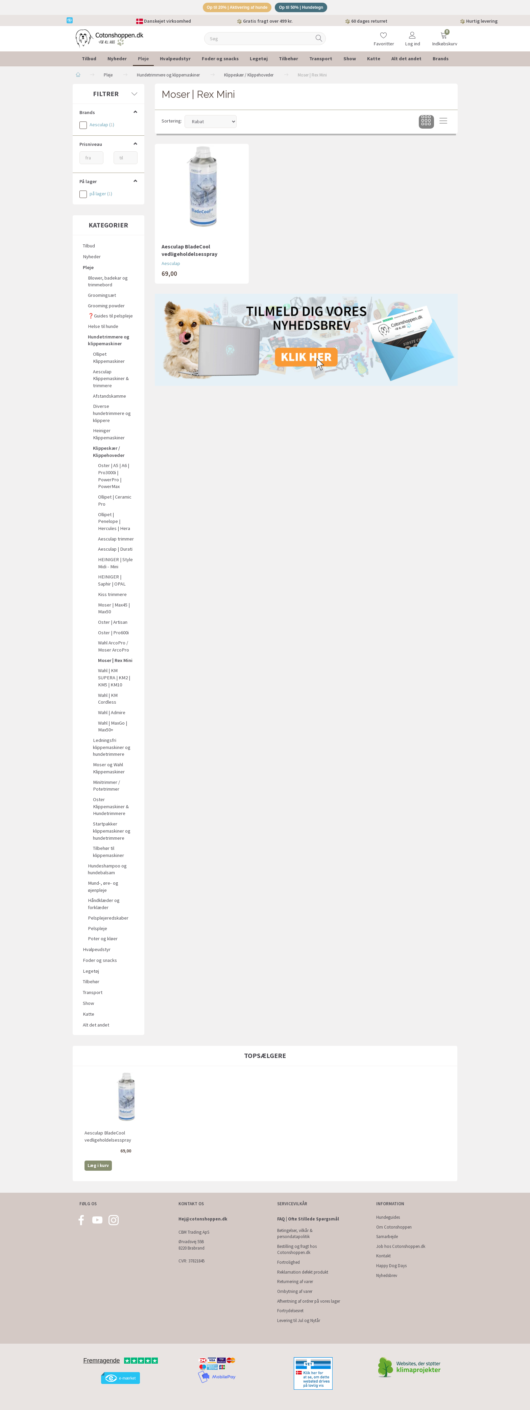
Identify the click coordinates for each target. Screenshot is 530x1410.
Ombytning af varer (294, 1291)
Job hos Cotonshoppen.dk (400, 1246)
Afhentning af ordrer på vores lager (308, 1301)
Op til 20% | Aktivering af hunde (235, 7)
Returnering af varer (295, 1281)
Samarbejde (387, 1236)
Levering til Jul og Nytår (298, 1320)
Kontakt (383, 1256)
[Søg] (319, 40)
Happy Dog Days (391, 1266)
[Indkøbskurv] (443, 35)
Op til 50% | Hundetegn (304, 7)
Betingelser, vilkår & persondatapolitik (295, 1234)
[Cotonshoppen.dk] (109, 39)
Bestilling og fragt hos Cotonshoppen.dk (297, 1249)
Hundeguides (388, 1217)
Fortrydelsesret (290, 1311)
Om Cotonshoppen (394, 1227)
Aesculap (171, 264)
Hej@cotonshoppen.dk (202, 1219)
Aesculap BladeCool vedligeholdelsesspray (189, 251)
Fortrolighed (288, 1262)
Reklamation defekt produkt (302, 1272)
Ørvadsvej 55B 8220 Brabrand (191, 1245)
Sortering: (172, 122)
